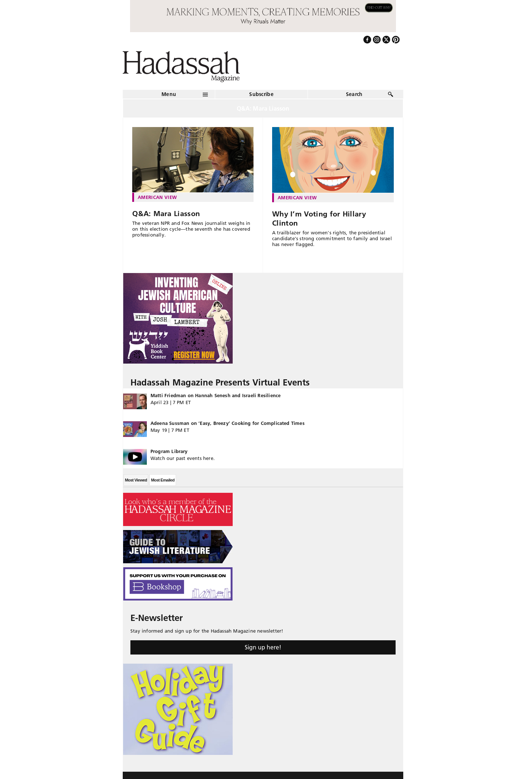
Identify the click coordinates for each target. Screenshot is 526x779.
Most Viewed (136, 480)
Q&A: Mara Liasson (166, 213)
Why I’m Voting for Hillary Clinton (319, 218)
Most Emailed (162, 480)
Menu (168, 94)
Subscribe (261, 94)
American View (157, 197)
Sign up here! (263, 647)
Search (354, 94)
